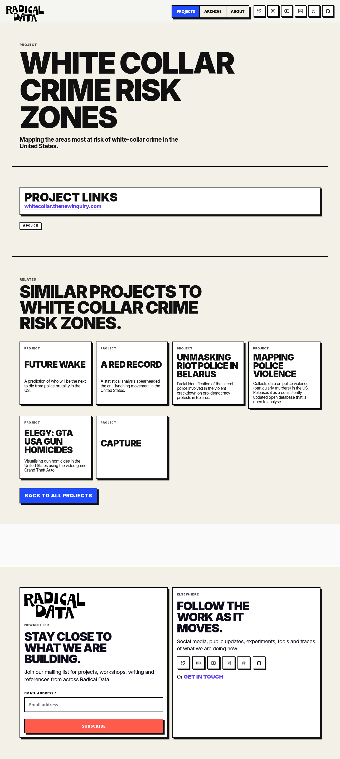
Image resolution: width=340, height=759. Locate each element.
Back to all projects (58, 495)
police (32, 225)
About (238, 11)
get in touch (203, 677)
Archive (212, 11)
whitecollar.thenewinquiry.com (62, 206)
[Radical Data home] (25, 13)
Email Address (40, 693)
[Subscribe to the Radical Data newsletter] (93, 726)
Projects (186, 11)
